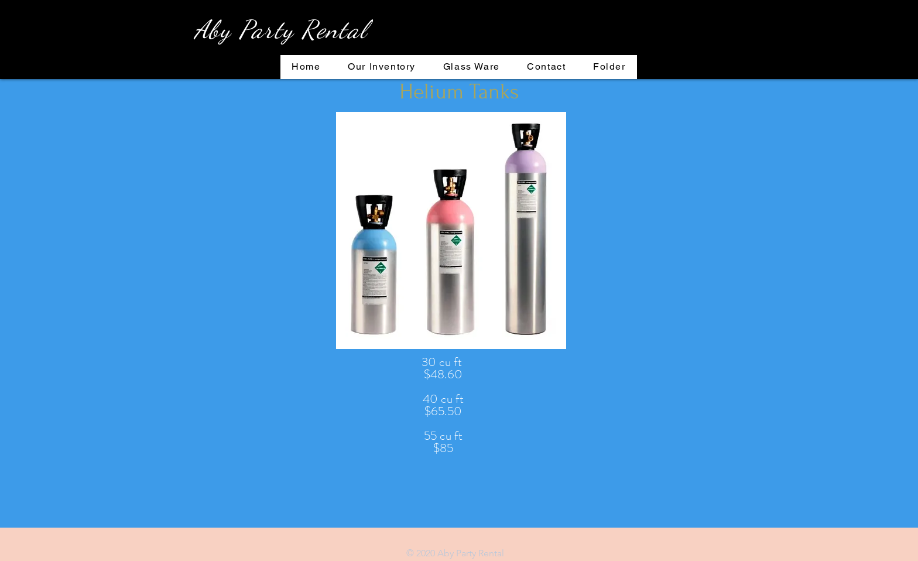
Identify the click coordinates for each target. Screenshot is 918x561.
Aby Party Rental (280, 29)
